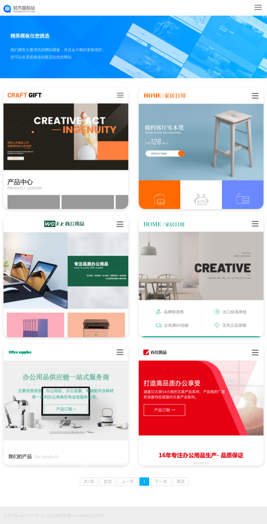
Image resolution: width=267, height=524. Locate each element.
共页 (89, 481)
